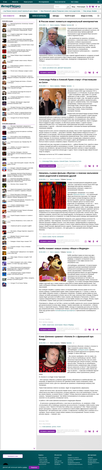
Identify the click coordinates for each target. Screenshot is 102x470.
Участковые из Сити (75, 164)
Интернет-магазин (92, 462)
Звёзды (56, 16)
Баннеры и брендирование (75, 462)
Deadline (47, 322)
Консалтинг (71, 463)
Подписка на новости (73, 460)
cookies (25, 467)
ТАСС (47, 424)
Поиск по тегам (43, 462)
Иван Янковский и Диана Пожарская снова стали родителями (41, 11)
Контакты (56, 460)
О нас (5, 2)
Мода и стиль (87, 16)
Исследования (44, 2)
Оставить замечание (47, 75)
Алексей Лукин (63, 164)
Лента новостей (42, 460)
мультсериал (59, 327)
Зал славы (74, 2)
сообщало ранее (83, 352)
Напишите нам (13, 459)
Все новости (8, 16)
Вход (73, 7)
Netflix (44, 327)
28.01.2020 (42, 28)
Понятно (34, 467)
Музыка (23, 16)
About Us (15, 2)
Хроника (69, 28)
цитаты (54, 429)
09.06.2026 (42, 88)
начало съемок (46, 239)
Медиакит (90, 460)
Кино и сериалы (39, 16)
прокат (44, 70)
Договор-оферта (92, 463)
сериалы (56, 164)
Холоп (59, 429)
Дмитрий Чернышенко (64, 70)
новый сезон (50, 327)
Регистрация (81, 7)
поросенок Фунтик (79, 197)
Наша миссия (57, 463)
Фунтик (54, 239)
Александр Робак (47, 164)
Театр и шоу (70, 16)
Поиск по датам (43, 463)
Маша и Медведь (68, 327)
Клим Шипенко (46, 429)
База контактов (60, 2)
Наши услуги (28, 2)
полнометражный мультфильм (65, 313)
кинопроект (60, 239)
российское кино (52, 70)
